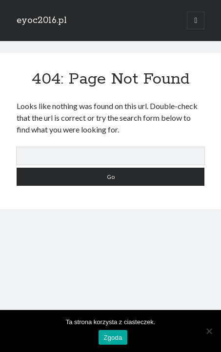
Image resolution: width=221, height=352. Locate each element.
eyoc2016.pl (42, 20)
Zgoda (112, 337)
